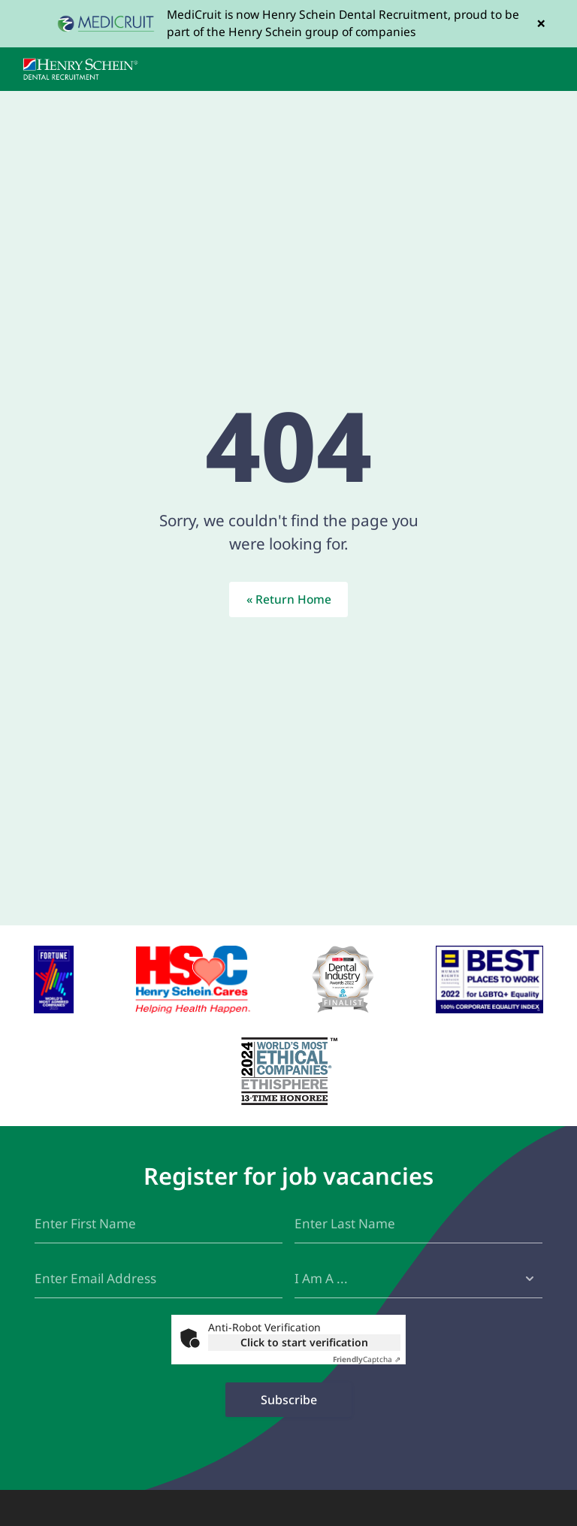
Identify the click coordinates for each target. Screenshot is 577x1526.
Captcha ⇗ (366, 1359)
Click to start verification (304, 1342)
